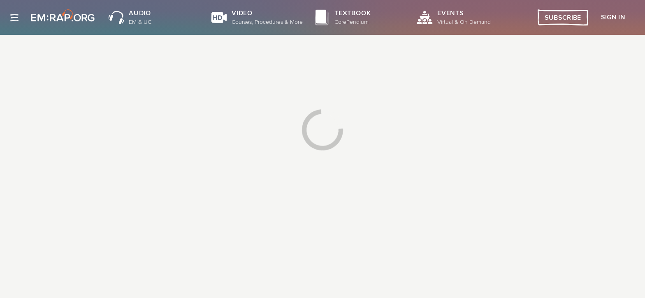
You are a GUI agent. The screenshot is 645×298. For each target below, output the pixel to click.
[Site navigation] (14, 18)
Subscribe (563, 17)
